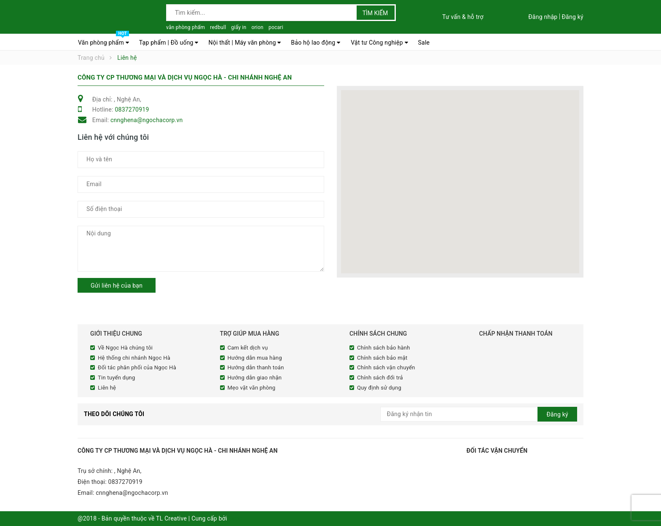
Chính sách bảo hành (383, 347)
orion (257, 27)
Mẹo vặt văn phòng (252, 387)
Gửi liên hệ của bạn (116, 285)
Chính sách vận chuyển (386, 367)
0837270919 (132, 109)
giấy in (238, 27)
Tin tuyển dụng (116, 377)
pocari (276, 27)
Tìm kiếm (375, 13)
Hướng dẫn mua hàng (255, 358)
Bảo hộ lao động (315, 42)
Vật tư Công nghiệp (379, 42)
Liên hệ (107, 387)
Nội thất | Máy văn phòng (244, 42)
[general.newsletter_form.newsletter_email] (479, 414)
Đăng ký (572, 16)
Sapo (235, 518)
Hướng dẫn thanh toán (256, 367)
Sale (424, 42)
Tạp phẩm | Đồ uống (169, 42)
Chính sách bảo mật (382, 358)
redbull (218, 27)
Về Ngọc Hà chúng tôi (125, 347)
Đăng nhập (542, 16)
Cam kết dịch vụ (248, 347)
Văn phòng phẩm (103, 40)
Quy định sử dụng (379, 387)
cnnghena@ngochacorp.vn (146, 120)
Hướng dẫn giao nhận (255, 377)
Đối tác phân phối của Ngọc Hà (137, 367)
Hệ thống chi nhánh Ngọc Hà (134, 358)
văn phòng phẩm (185, 27)
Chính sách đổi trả (380, 377)
